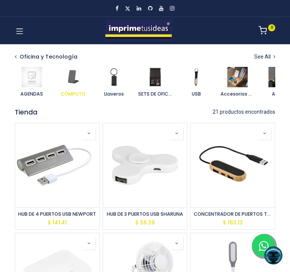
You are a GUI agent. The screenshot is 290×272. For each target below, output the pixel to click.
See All (264, 57)
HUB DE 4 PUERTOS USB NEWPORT (57, 214)
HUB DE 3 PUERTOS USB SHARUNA (145, 214)
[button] (89, 133)
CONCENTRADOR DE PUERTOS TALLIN (233, 214)
